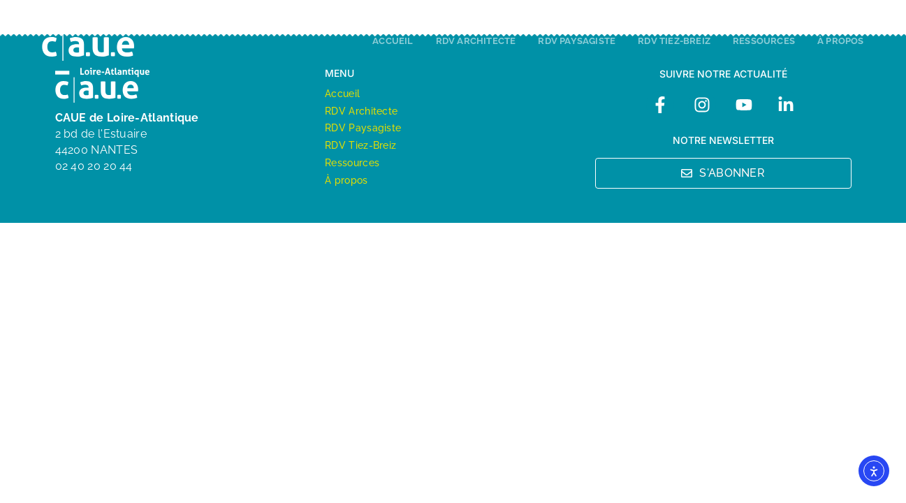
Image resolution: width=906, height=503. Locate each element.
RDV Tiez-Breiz (674, 41)
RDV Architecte (476, 41)
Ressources (764, 41)
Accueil (392, 41)
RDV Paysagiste (576, 41)
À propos (840, 41)
